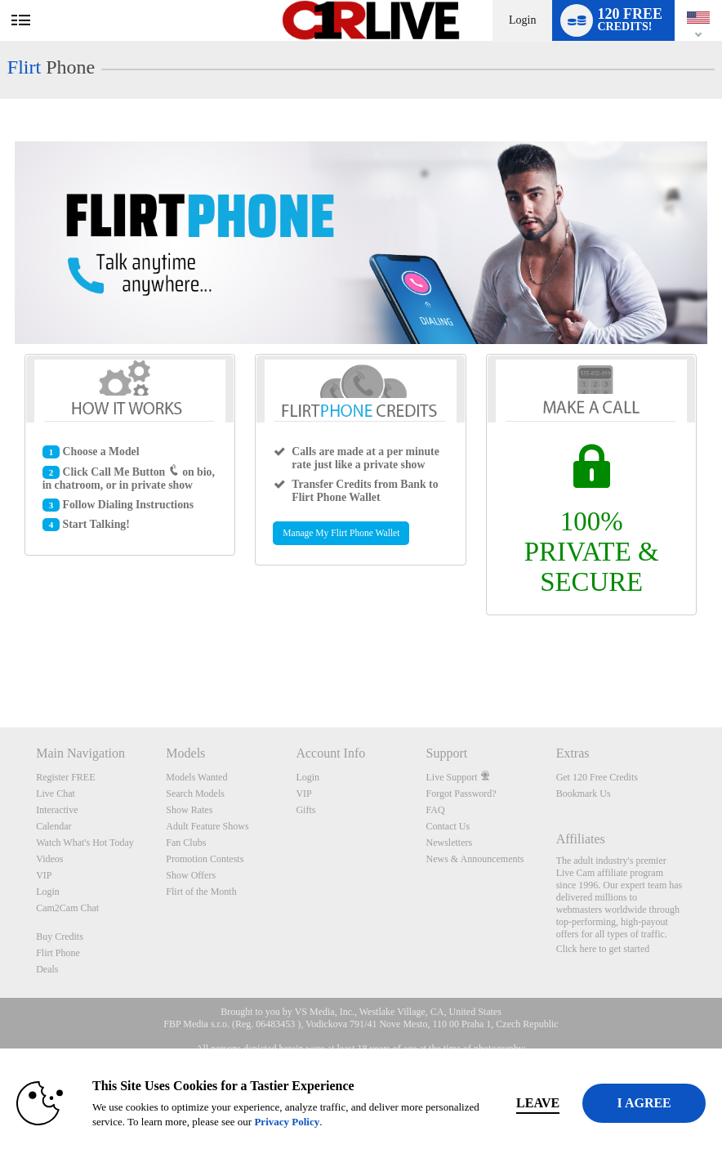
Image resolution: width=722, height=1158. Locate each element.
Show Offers (191, 875)
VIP (43, 875)
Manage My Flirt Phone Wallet (341, 533)
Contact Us (448, 826)
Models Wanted (196, 777)
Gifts (305, 810)
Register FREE (65, 777)
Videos (49, 859)
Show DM (0, 666)
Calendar (53, 826)
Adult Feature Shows (207, 826)
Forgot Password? (461, 793)
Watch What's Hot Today (85, 842)
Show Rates (189, 810)
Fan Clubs (186, 842)
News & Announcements (475, 859)
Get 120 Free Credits (597, 777)
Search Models (195, 793)
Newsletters (449, 842)
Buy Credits (59, 936)
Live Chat (55, 793)
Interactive (57, 810)
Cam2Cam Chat (67, 908)
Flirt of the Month (201, 891)
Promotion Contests (204, 859)
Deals (47, 969)
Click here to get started (603, 949)
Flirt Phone (58, 953)
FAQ (435, 810)
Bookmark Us (583, 793)
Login (522, 20)
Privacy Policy (251, 1122)
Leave (555, 1103)
